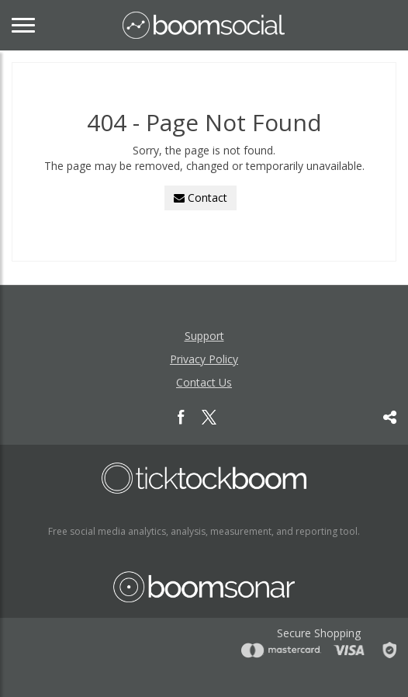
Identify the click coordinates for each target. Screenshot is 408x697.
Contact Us (204, 382)
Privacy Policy (204, 359)
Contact (200, 197)
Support (204, 335)
